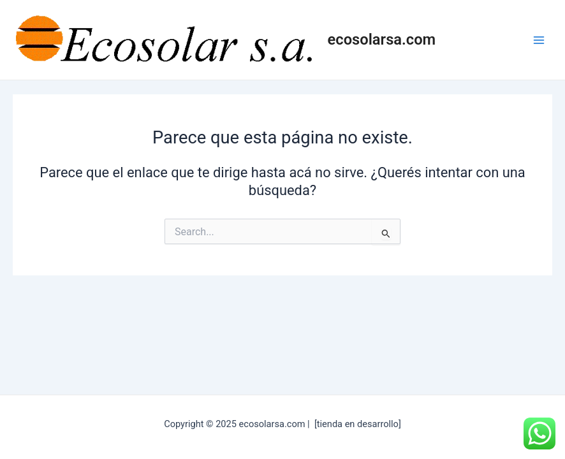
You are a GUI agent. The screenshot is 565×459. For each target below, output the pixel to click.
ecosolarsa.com (382, 39)
